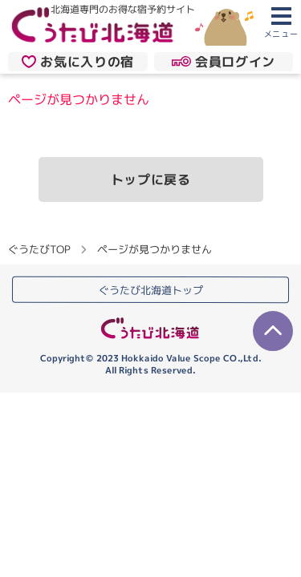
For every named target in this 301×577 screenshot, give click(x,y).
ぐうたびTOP (39, 249)
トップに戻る (151, 179)
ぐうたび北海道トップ (151, 290)
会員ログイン (223, 61)
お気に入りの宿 (78, 61)
